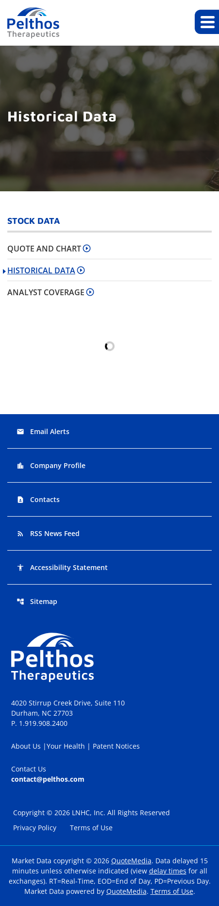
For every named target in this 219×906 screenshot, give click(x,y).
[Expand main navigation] (207, 22)
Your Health (67, 746)
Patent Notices (116, 746)
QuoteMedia (131, 860)
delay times (167, 870)
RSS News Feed (48, 533)
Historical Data (41, 270)
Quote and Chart (44, 248)
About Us (27, 746)
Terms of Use (92, 827)
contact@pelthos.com (47, 779)
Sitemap (37, 601)
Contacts (38, 499)
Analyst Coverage (45, 292)
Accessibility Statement (62, 567)
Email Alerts (43, 431)
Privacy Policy (34, 827)
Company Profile (51, 465)
